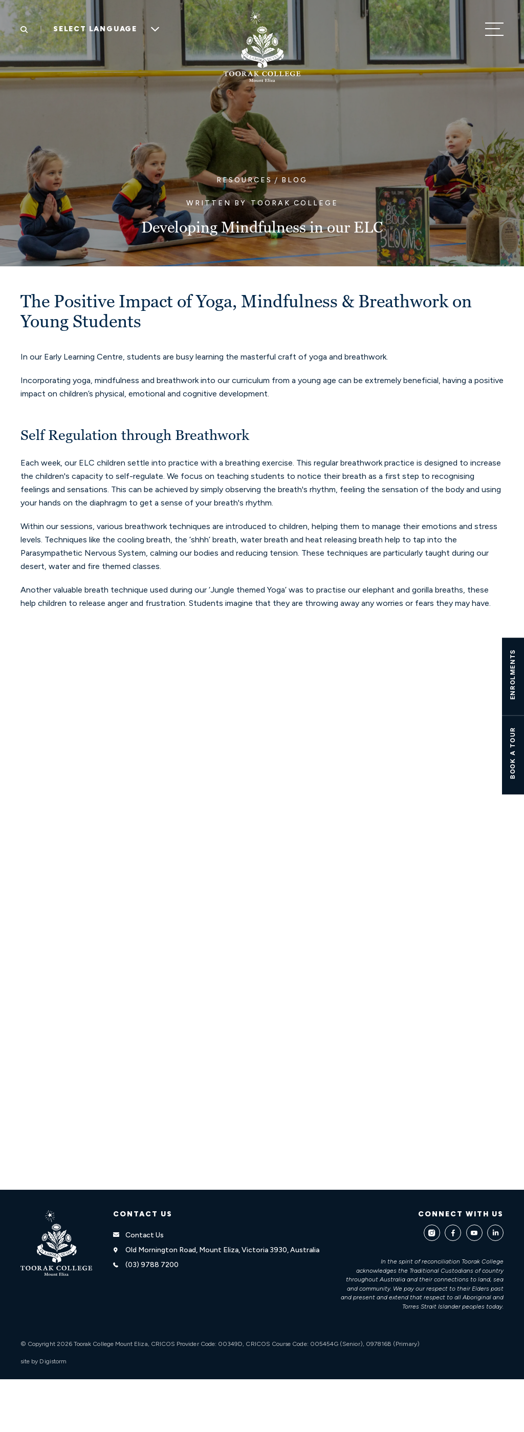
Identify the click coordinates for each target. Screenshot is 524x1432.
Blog (294, 180)
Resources (244, 180)
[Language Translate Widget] (103, 29)
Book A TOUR (512, 753)
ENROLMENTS (512, 674)
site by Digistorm (43, 1361)
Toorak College (294, 203)
